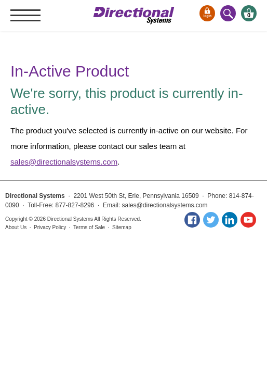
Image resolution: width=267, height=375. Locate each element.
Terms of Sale (89, 227)
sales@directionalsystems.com (63, 161)
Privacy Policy (50, 227)
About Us (15, 227)
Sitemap (121, 227)
